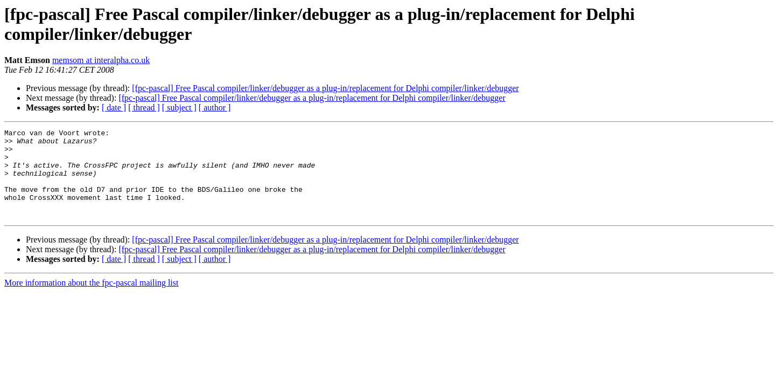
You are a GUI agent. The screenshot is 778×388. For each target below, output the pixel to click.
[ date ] (114, 107)
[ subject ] (179, 107)
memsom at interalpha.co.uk (101, 60)
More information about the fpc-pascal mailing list (91, 300)
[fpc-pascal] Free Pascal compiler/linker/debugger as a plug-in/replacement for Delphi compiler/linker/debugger (325, 88)
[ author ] (215, 107)
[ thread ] (144, 107)
